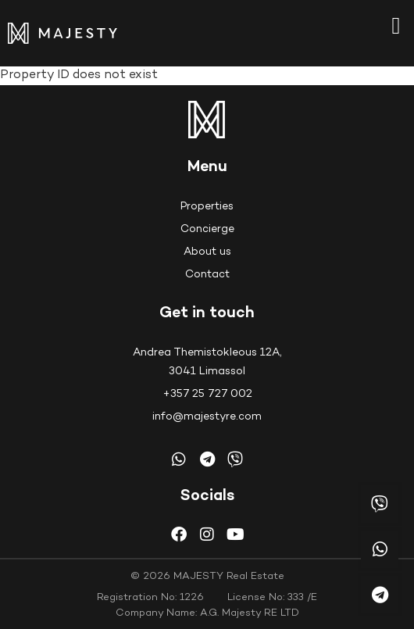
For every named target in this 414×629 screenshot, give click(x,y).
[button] (396, 25)
